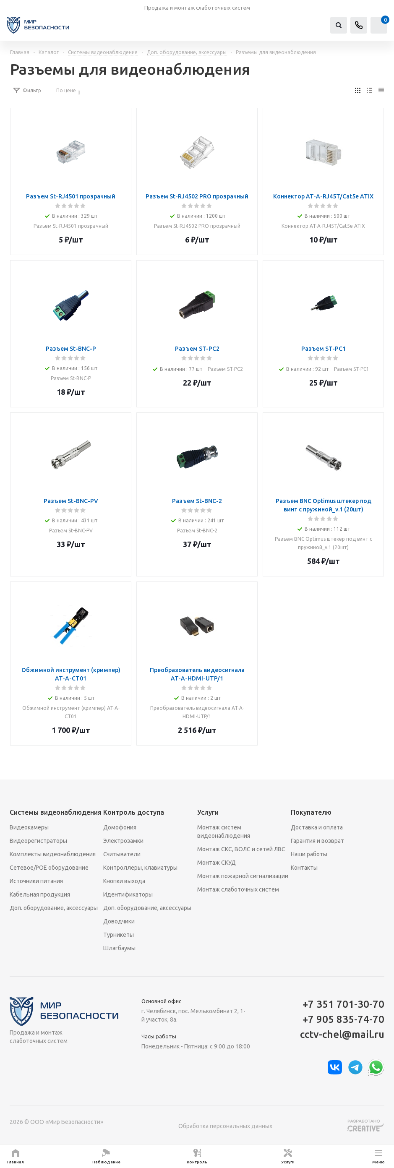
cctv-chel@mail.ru (342, 1034)
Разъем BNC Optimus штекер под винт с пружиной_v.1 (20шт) (323, 543)
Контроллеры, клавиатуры (140, 867)
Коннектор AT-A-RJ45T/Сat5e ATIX (323, 226)
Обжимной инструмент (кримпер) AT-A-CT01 (71, 712)
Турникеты (118, 934)
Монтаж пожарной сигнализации (242, 876)
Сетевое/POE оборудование (49, 867)
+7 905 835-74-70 (343, 1019)
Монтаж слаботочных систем (238, 889)
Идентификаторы (128, 894)
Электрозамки (123, 840)
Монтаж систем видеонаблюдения (223, 831)
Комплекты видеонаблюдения (53, 854)
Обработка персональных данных (225, 1126)
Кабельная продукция (40, 894)
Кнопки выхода (124, 881)
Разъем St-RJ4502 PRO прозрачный (197, 226)
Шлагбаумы (119, 948)
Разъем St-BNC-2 (197, 530)
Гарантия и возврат (317, 840)
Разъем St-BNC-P (71, 378)
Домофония (119, 827)
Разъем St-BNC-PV (71, 530)
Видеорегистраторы (38, 840)
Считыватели (122, 854)
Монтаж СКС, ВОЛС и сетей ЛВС (241, 849)
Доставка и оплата (317, 827)
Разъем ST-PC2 (225, 369)
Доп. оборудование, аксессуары (54, 908)
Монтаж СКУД (216, 862)
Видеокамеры (29, 827)
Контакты (304, 867)
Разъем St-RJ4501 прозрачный (71, 226)
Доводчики (119, 921)
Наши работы (309, 854)
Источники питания (36, 881)
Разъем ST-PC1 (351, 369)
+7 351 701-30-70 (343, 1004)
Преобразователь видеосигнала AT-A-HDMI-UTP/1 (197, 712)
